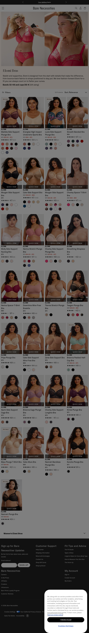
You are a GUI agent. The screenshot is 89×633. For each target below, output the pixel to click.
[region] (65, 611)
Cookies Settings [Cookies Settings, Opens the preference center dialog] (65, 626)
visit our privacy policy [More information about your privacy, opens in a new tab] (55, 615)
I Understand (65, 620)
